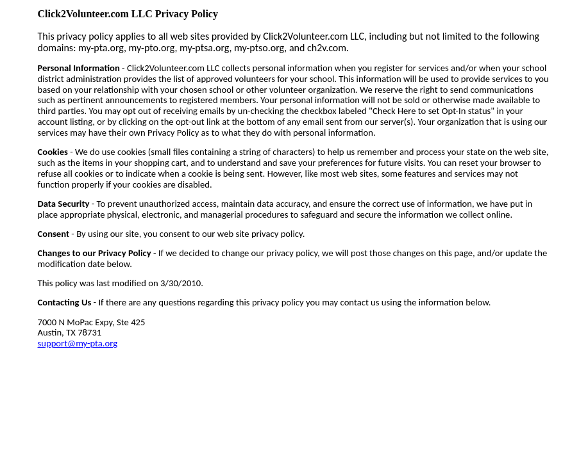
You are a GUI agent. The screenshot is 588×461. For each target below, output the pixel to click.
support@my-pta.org (78, 343)
